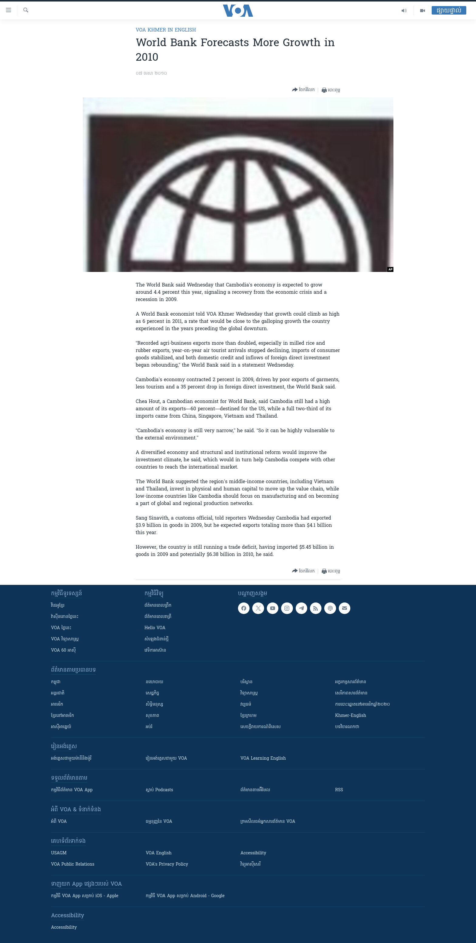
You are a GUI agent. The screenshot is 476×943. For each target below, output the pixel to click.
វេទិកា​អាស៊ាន (155, 650)
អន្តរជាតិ (57, 693)
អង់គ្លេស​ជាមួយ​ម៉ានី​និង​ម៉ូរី (71, 758)
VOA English (159, 853)
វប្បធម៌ (245, 704)
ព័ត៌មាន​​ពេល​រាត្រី (158, 617)
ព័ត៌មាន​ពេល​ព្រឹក (158, 605)
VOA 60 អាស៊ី (63, 650)
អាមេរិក (57, 704)
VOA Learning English (263, 758)
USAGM (58, 853)
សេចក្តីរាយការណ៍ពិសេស (260, 727)
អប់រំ (149, 727)
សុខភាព (152, 716)
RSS (339, 790)
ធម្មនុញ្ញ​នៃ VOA (159, 822)
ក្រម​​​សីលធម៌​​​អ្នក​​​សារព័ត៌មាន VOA (267, 822)
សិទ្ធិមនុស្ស (154, 704)
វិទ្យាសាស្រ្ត (249, 693)
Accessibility (253, 853)
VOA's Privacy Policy (167, 864)
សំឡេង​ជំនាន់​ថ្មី (156, 639)
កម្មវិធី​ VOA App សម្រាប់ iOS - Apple (84, 896)
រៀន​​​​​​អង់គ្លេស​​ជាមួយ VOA (166, 758)
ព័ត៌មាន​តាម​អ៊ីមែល (255, 790)
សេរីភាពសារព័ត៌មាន (351, 693)
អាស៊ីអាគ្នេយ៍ (61, 727)
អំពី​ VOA (59, 822)
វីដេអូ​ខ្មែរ (57, 605)
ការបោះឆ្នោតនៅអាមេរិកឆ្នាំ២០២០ (362, 704)
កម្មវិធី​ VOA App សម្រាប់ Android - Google (185, 896)
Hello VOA (154, 628)
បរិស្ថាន (246, 682)
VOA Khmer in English (166, 30)
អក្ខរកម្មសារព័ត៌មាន (350, 682)
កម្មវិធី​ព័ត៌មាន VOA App (72, 790)
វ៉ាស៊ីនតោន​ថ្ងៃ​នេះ (65, 617)
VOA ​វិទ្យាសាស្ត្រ (65, 639)
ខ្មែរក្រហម (248, 716)
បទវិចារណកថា (347, 727)
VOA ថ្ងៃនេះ (61, 628)
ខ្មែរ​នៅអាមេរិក (62, 716)
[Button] (303, 90)
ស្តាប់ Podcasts (159, 790)
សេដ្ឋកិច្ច (152, 693)
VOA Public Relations (72, 864)
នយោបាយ (154, 682)
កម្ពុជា (55, 682)
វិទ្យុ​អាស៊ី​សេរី (250, 864)
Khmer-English (350, 716)
